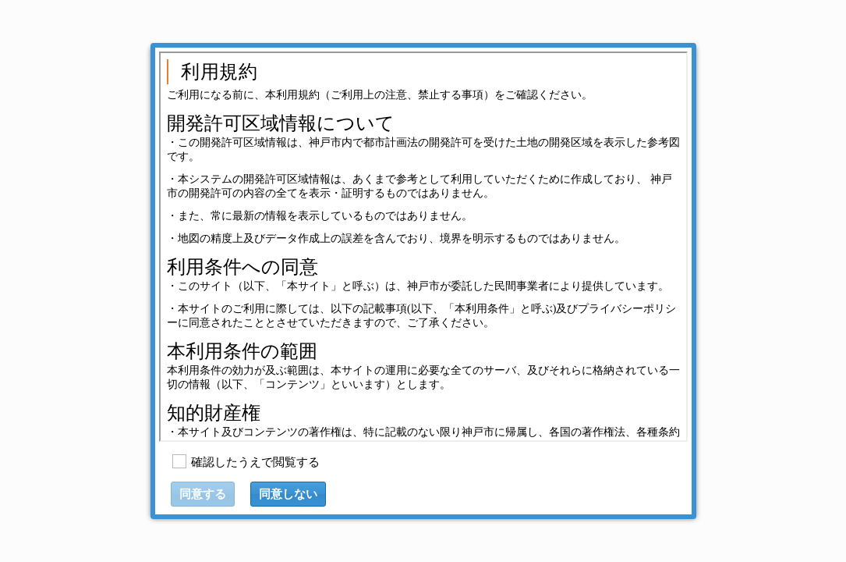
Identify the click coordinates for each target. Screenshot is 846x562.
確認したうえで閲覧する (255, 461)
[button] (288, 494)
